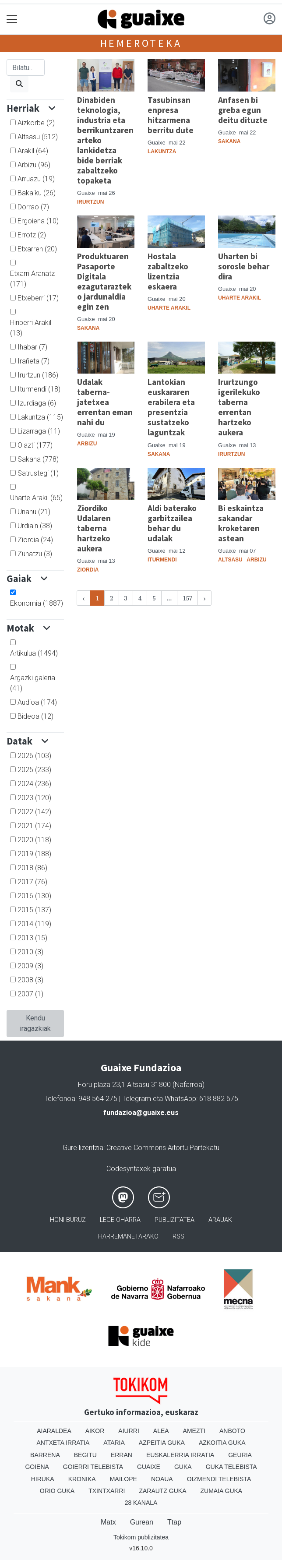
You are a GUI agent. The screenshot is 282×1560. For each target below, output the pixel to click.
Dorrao (33, 207)
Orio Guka (57, 1490)
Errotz (32, 235)
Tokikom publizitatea (141, 1537)
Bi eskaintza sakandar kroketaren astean (241, 523)
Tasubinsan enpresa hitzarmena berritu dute (171, 115)
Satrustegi (38, 473)
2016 (34, 896)
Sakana (38, 459)
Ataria (114, 1442)
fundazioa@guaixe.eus (141, 1112)
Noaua (162, 1478)
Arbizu (34, 165)
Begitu (85, 1454)
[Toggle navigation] (12, 19)
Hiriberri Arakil (30, 327)
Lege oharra (120, 1220)
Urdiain (35, 526)
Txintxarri (106, 1490)
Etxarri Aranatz (32, 278)
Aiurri (128, 1430)
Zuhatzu (35, 554)
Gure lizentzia (83, 1148)
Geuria (240, 1454)
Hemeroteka (141, 43)
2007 (30, 994)
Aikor (95, 1430)
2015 (34, 910)
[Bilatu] (26, 67)
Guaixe (148, 1466)
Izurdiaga (37, 403)
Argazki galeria (32, 683)
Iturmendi (39, 389)
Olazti (35, 445)
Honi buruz (68, 1220)
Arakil (33, 151)
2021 (34, 826)
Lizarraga (39, 431)
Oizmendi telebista (219, 1478)
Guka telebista (231, 1466)
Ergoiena (38, 221)
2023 (34, 798)
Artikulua (34, 653)
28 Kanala (141, 1502)
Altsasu (38, 137)
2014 (34, 924)
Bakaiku (37, 193)
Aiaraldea (54, 1430)
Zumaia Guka (222, 1490)
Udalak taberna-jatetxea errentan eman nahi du (105, 402)
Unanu (34, 512)
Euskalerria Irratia (180, 1454)
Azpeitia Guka (162, 1442)
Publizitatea (174, 1220)
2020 (34, 840)
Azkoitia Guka (222, 1442)
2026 (34, 756)
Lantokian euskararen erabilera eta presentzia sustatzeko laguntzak (171, 407)
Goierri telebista (93, 1466)
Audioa (37, 702)
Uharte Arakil (36, 498)
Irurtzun (38, 375)
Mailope (123, 1478)
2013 (32, 938)
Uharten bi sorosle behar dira (243, 266)
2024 (34, 784)
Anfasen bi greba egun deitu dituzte (243, 110)
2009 (30, 966)
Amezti (194, 1430)
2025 (34, 770)
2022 (34, 812)
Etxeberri (38, 298)
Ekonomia (36, 603)
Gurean (141, 1522)
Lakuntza (40, 417)
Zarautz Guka (162, 1490)
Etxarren (37, 249)
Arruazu (36, 179)
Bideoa (35, 716)
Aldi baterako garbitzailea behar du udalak (172, 523)
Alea (161, 1430)
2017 (32, 882)
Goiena (37, 1466)
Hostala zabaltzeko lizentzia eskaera (168, 271)
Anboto (232, 1430)
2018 (32, 868)
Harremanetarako (128, 1236)
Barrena (45, 1454)
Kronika (82, 1478)
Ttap (174, 1522)
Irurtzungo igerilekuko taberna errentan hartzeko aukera (239, 407)
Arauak (220, 1220)
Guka (183, 1466)
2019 (34, 854)
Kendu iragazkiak (35, 1023)
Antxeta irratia (63, 1442)
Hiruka (42, 1478)
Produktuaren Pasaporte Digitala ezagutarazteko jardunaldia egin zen (104, 281)
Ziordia (35, 540)
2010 (30, 952)
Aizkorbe (36, 123)
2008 (30, 980)
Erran (121, 1454)
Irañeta (33, 361)
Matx (108, 1522)
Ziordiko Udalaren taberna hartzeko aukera (94, 528)
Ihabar (32, 347)
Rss (178, 1236)
